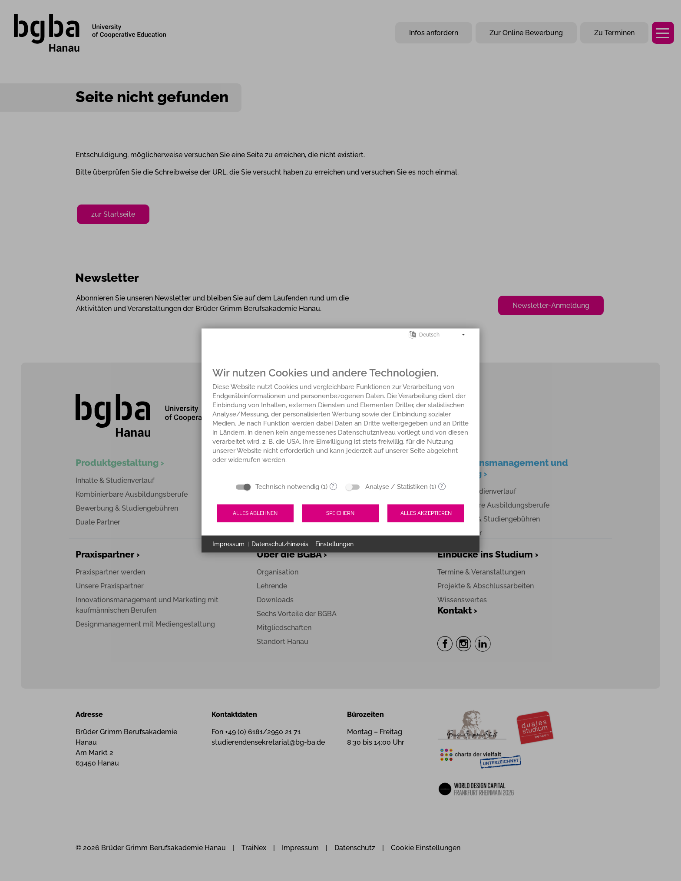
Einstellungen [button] (334, 543)
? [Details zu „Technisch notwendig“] (333, 486)
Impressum (228, 543)
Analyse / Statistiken (396, 486)
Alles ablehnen (255, 513)
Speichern (340, 513)
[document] (340, 421)
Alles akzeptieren (426, 513)
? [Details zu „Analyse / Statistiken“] (441, 486)
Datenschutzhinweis (279, 543)
